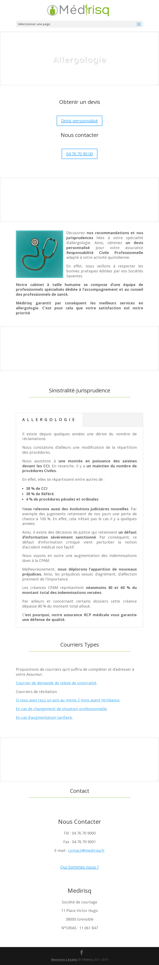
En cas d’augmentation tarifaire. (44, 717)
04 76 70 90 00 (79, 154)
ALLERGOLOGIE (49, 419)
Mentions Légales (64, 959)
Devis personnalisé (79, 120)
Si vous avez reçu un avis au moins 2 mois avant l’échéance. (68, 700)
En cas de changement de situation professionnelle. (62, 708)
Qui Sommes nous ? (79, 867)
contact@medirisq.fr (86, 850)
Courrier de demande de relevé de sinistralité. (56, 682)
